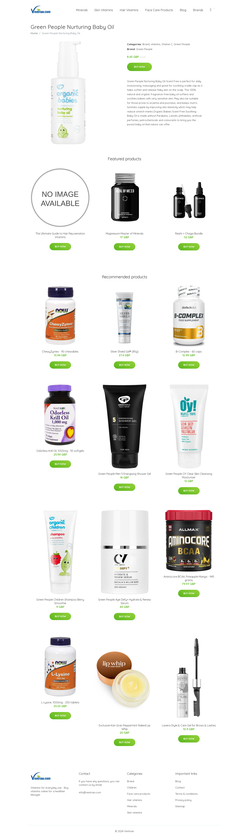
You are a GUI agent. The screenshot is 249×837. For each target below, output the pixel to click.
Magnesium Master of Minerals (124, 233)
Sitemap (180, 806)
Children (132, 787)
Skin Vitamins (103, 10)
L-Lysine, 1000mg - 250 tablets (60, 702)
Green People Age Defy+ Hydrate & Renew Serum (124, 601)
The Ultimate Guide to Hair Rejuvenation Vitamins (60, 235)
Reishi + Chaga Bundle (189, 233)
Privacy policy (183, 800)
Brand (146, 44)
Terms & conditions (186, 793)
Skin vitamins (134, 812)
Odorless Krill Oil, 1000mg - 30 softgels (60, 450)
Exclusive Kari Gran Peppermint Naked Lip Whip (124, 727)
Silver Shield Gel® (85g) (125, 351)
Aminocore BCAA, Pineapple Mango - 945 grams (189, 578)
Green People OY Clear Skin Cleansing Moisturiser (188, 475)
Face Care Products (159, 10)
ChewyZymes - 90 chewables (60, 351)
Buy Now (139, 66)
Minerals (82, 10)
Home (34, 33)
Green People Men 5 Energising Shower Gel (124, 473)
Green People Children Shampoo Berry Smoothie (60, 601)
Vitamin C (167, 44)
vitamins (155, 44)
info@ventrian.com (90, 792)
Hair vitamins (134, 800)
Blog (183, 10)
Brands (198, 10)
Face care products (138, 793)
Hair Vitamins (129, 10)
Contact (180, 787)
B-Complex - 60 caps (189, 351)
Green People (182, 44)
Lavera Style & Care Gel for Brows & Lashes (189, 725)
